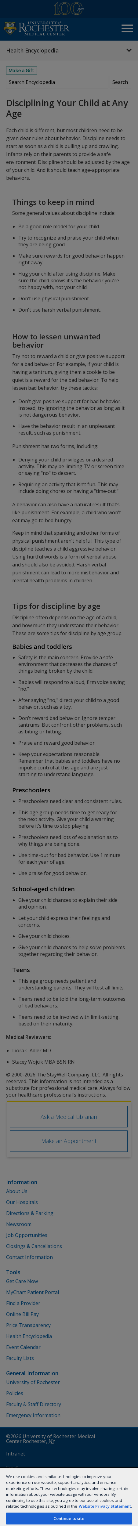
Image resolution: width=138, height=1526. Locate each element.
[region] (69, 1496)
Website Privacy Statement (105, 1506)
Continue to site (68, 1518)
